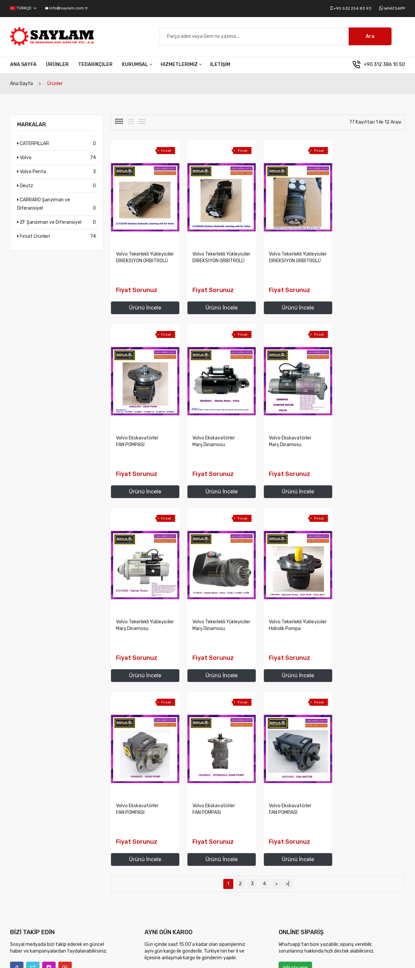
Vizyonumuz (157, 868)
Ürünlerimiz (328, 857)
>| (287, 701)
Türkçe (23, 8)
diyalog (96, 954)
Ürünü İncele (144, 309)
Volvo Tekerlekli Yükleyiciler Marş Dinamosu (283, 446)
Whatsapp (394, 8)
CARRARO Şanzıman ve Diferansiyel (56, 206)
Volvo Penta (56, 173)
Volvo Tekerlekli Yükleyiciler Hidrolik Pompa (132, 630)
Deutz (56, 187)
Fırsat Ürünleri (56, 238)
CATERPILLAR (56, 145)
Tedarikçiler (95, 66)
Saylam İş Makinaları (52, 954)
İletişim (220, 66)
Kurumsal (137, 66)
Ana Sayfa (23, 66)
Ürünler (57, 66)
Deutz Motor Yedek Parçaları (260, 879)
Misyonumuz (157, 857)
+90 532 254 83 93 (352, 8)
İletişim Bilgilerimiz (335, 890)
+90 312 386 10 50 (384, 66)
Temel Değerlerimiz (164, 879)
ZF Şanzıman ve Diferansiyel (56, 224)
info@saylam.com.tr (66, 8)
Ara (370, 37)
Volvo (56, 159)
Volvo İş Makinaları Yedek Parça (263, 857)
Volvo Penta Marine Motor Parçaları (266, 868)
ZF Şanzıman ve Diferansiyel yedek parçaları (266, 893)
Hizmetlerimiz (181, 66)
